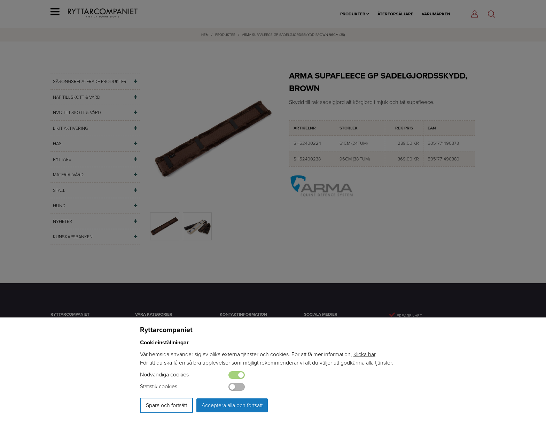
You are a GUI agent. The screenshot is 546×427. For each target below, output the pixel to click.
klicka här (364, 354)
